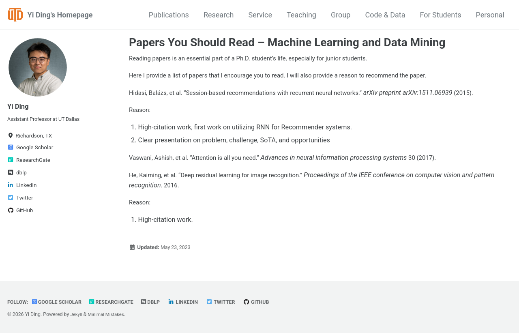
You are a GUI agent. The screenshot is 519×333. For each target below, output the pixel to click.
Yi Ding (18, 106)
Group (340, 15)
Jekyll (76, 314)
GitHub (271, 302)
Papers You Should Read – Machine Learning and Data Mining (287, 42)
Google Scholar (60, 302)
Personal (490, 15)
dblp (160, 302)
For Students (440, 15)
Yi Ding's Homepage (60, 15)
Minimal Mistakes (108, 314)
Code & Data (385, 15)
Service (260, 15)
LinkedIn (194, 302)
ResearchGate (119, 302)
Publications (169, 15)
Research (219, 15)
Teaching (301, 15)
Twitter (233, 302)
